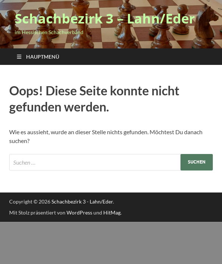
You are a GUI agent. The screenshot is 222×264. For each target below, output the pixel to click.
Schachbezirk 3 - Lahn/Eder (82, 201)
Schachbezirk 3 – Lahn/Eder (105, 18)
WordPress (79, 212)
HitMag (112, 212)
